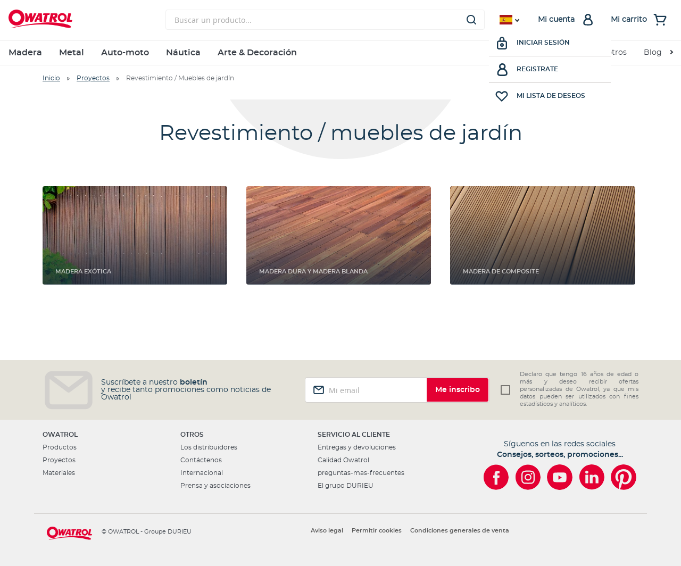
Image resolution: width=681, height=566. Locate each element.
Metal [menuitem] (71, 52)
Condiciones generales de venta (459, 531)
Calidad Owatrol (343, 460)
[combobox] (325, 20)
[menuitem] (658, 53)
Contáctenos (201, 460)
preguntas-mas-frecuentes (361, 473)
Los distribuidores (208, 447)
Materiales (59, 473)
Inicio (51, 78)
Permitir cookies (377, 531)
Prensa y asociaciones (215, 485)
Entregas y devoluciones (357, 447)
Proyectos (93, 78)
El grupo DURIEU (345, 485)
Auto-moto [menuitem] (125, 52)
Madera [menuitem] (25, 52)
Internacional (201, 473)
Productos (60, 447)
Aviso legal (327, 531)
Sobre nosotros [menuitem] (598, 52)
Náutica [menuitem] (183, 52)
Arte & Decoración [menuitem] (257, 52)
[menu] (340, 53)
